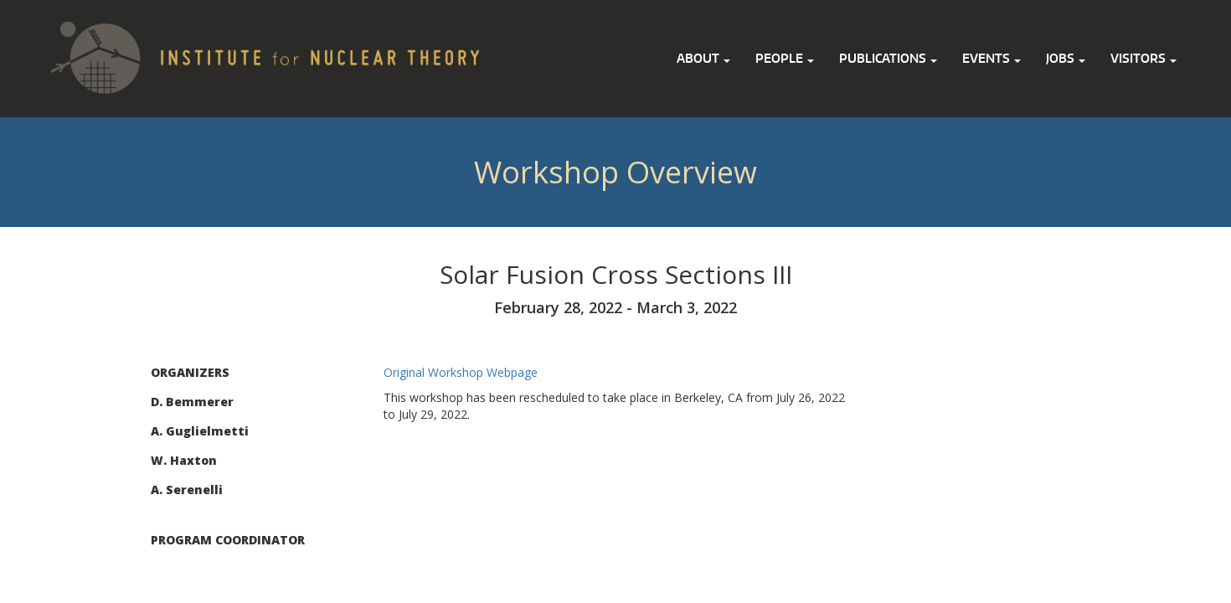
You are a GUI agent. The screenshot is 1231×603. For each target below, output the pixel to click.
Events (991, 58)
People (784, 58)
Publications (888, 58)
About (703, 58)
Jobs (1065, 58)
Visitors (1143, 58)
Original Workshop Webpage (461, 372)
